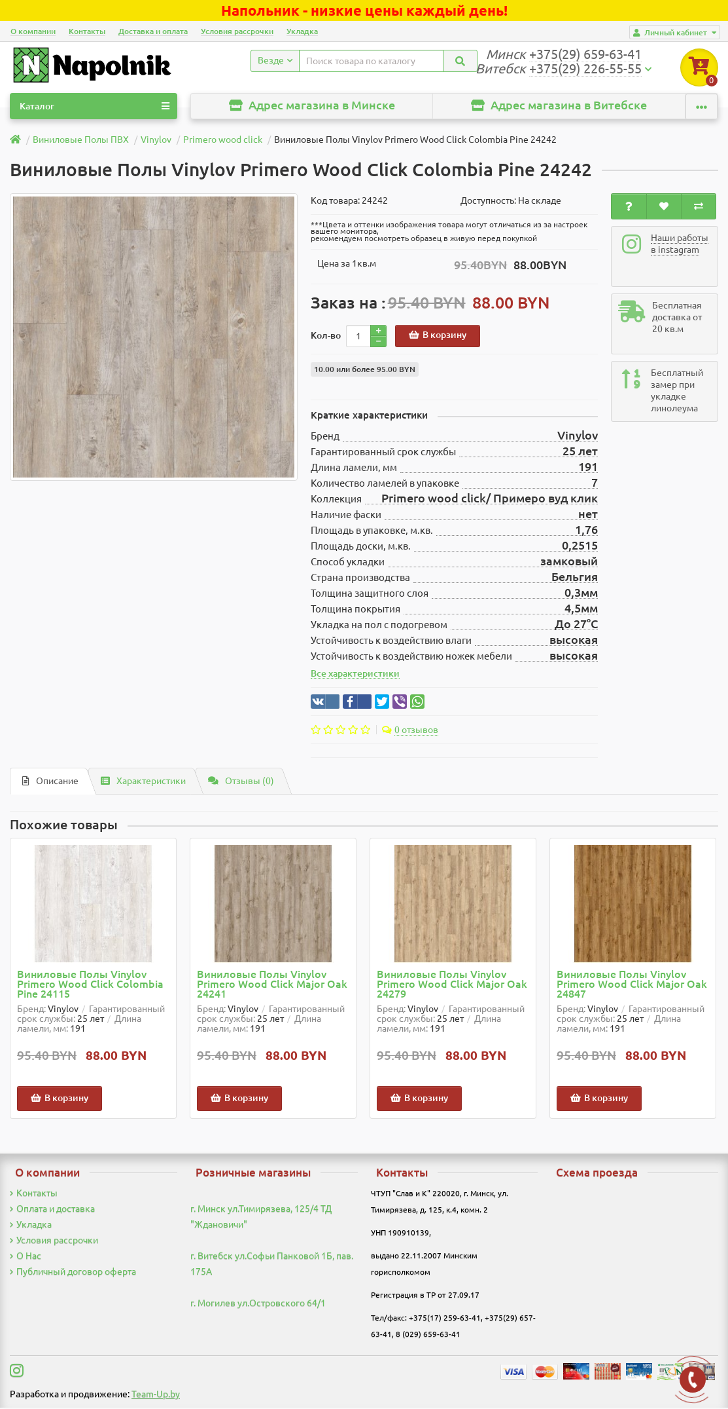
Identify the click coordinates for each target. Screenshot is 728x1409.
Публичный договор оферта (73, 1273)
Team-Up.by (155, 1395)
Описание (50, 782)
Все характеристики (355, 674)
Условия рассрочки (237, 31)
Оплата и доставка (52, 1210)
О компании (33, 31)
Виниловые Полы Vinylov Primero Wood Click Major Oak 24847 (632, 986)
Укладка (302, 31)
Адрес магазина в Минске (312, 106)
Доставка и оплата (153, 31)
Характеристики (143, 782)
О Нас (25, 1257)
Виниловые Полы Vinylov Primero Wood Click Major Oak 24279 (452, 986)
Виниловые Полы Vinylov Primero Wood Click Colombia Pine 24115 (90, 986)
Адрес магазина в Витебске (559, 106)
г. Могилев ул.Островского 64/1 (258, 1304)
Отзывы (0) (241, 782)
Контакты (87, 31)
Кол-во (326, 336)
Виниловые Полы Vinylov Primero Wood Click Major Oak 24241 (272, 986)
